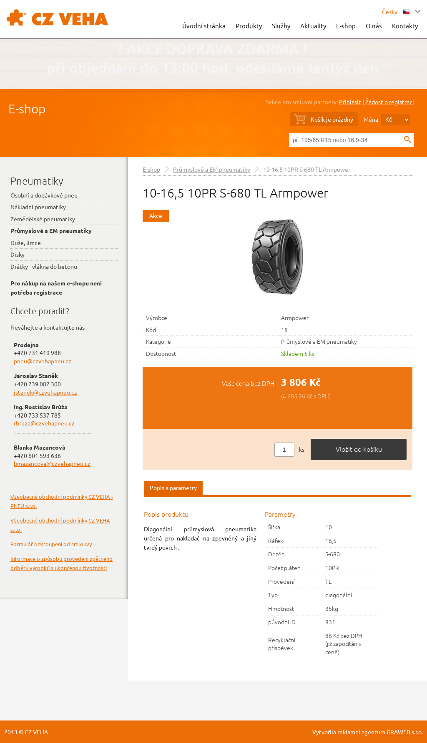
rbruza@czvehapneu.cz (44, 423)
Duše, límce (25, 242)
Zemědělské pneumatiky (42, 219)
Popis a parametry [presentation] (173, 487)
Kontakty (405, 26)
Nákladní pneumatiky (38, 206)
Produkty (249, 26)
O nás (374, 26)
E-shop (346, 26)
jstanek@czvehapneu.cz (45, 392)
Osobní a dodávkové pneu (44, 195)
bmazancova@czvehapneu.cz (52, 463)
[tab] (173, 488)
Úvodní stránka (204, 26)
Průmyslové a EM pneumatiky (211, 169)
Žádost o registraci (389, 101)
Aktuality (313, 26)
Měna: (371, 119)
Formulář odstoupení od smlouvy (51, 544)
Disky (17, 254)
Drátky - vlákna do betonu (43, 266)
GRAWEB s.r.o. (405, 731)
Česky (395, 11)
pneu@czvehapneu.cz (42, 361)
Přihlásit (350, 101)
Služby (281, 26)
